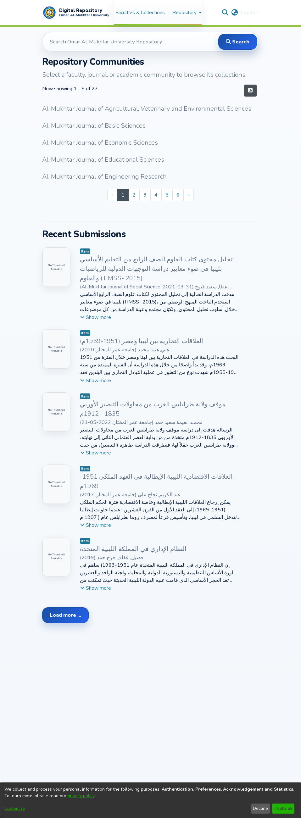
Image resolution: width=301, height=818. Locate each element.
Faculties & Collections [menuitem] (140, 12)
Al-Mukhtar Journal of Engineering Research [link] (104, 176)
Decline (260, 808)
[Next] (188, 195)
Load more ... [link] (65, 615)
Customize (14, 808)
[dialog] (150, 800)
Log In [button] (248, 12)
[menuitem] (186, 12)
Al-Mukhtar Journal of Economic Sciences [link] (100, 142)
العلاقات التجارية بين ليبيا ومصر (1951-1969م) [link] (141, 341)
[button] (75, 12)
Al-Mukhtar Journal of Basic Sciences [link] (94, 125)
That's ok (283, 808)
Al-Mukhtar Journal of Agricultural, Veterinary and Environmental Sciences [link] (146, 108)
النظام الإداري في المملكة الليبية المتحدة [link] (133, 549)
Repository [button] (184, 12)
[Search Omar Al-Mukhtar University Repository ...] (131, 42)
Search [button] (237, 41)
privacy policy (81, 796)
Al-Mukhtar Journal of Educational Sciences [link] (103, 159)
